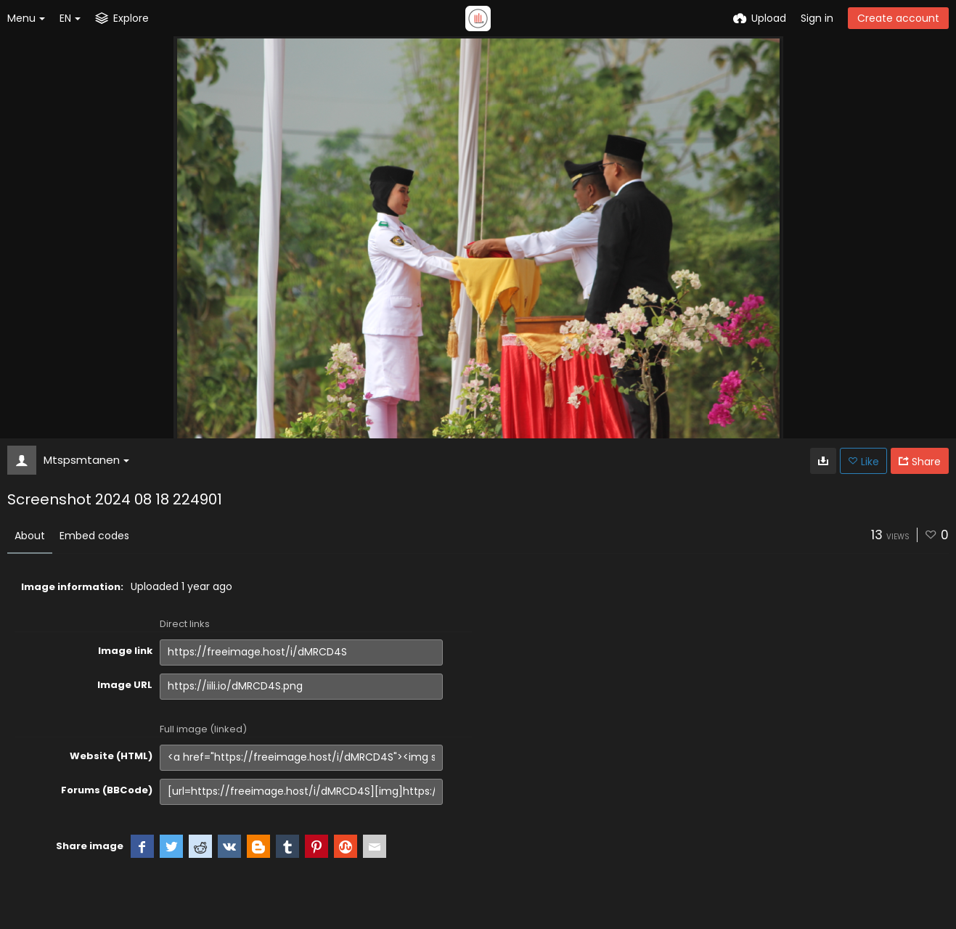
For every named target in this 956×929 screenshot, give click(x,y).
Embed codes (94, 535)
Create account (898, 18)
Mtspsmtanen (86, 459)
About (30, 535)
